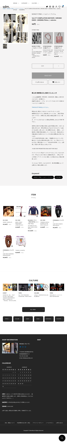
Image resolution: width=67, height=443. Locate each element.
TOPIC (20, 298)
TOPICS (7, 326)
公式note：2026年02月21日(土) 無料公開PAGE (41, 301)
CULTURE (35, 3)
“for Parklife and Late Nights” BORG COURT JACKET (33, 230)
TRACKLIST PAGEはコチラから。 (41, 110)
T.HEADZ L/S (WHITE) (20, 253)
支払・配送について (10, 432)
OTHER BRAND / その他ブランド (47, 47)
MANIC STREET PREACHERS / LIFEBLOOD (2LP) (19, 226)
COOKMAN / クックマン (58, 223)
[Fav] (56, 6)
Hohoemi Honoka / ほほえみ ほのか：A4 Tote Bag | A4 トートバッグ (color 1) (59, 53)
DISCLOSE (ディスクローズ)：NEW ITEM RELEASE (57, 301)
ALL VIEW (37, 317)
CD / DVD (58, 179)
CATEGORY (25, 3)
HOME (4, 8)
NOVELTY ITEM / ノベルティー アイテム (47, 14)
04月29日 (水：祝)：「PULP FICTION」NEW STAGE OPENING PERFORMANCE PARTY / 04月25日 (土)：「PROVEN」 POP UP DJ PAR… (9, 304)
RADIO (38, 326)
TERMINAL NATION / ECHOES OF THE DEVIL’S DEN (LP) (45, 226)
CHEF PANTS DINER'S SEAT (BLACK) (58, 227)
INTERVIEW (49, 327)
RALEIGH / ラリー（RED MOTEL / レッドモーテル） (33, 224)
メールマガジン (50, 432)
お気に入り (56, 85)
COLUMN (36, 298)
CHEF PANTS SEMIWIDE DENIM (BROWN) (7, 259)
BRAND (16, 3)
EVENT (5, 298)
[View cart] (62, 6)
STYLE (15, 9)
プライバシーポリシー (38, 432)
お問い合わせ (39, 84)
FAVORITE (22, 9)
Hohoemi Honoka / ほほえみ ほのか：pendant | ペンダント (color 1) (47, 53)
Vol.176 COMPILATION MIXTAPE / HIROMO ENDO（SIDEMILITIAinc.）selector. (36, 55)
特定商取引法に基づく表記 (23, 432)
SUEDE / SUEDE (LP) (8, 225)
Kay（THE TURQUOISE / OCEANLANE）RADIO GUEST (25, 301)
